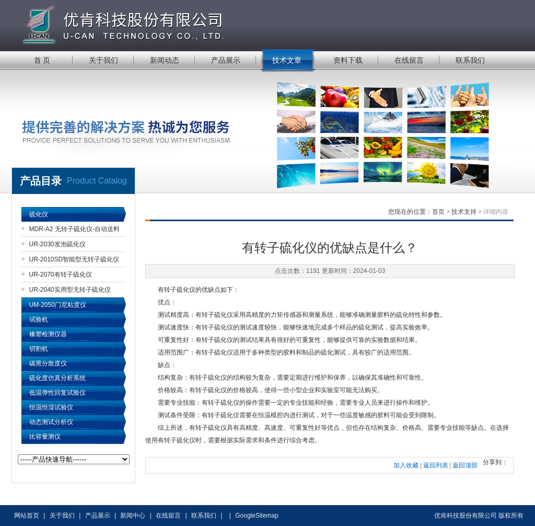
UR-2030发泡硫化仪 (57, 244)
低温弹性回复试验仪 (57, 392)
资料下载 (348, 60)
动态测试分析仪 (51, 422)
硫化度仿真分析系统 (57, 378)
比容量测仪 (45, 436)
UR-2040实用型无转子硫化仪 (70, 289)
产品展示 (225, 60)
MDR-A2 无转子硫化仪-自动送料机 (74, 230)
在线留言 (409, 60)
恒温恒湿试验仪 (51, 407)
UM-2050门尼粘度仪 (57, 304)
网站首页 (26, 515)
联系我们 (470, 60)
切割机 (38, 348)
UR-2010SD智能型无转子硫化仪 (74, 259)
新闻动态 (164, 60)
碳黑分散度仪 (48, 363)
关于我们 (103, 60)
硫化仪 (38, 214)
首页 (438, 211)
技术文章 (286, 60)
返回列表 (435, 465)
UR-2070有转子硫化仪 (60, 274)
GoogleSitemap (256, 515)
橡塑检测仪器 (48, 334)
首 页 (42, 60)
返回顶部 (465, 465)
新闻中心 (132, 515)
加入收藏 (405, 465)
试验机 (38, 319)
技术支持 (463, 211)
